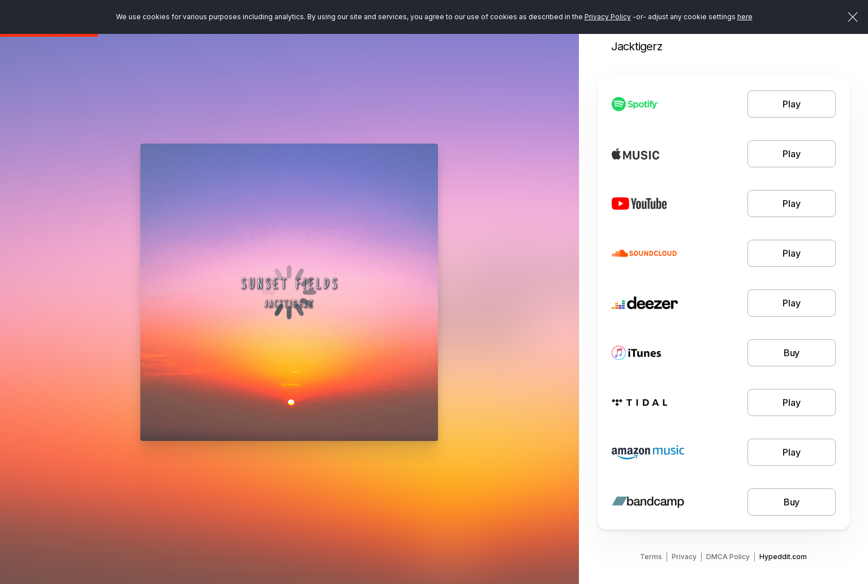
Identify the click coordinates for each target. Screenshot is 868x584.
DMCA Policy (728, 556)
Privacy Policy (608, 16)
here (745, 16)
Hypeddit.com (783, 556)
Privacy (684, 556)
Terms (651, 556)
